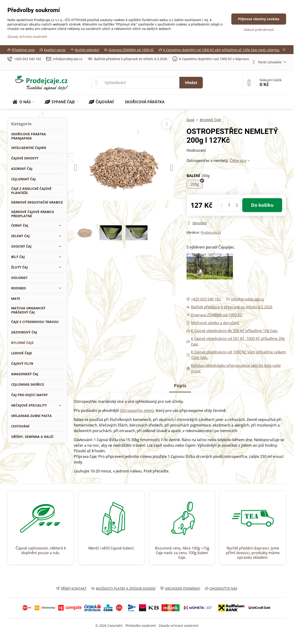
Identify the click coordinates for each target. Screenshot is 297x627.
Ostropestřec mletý (137, 410)
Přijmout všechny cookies (258, 19)
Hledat (191, 82)
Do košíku (262, 205)
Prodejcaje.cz (211, 232)
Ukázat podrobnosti (259, 29)
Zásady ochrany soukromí (27, 36)
